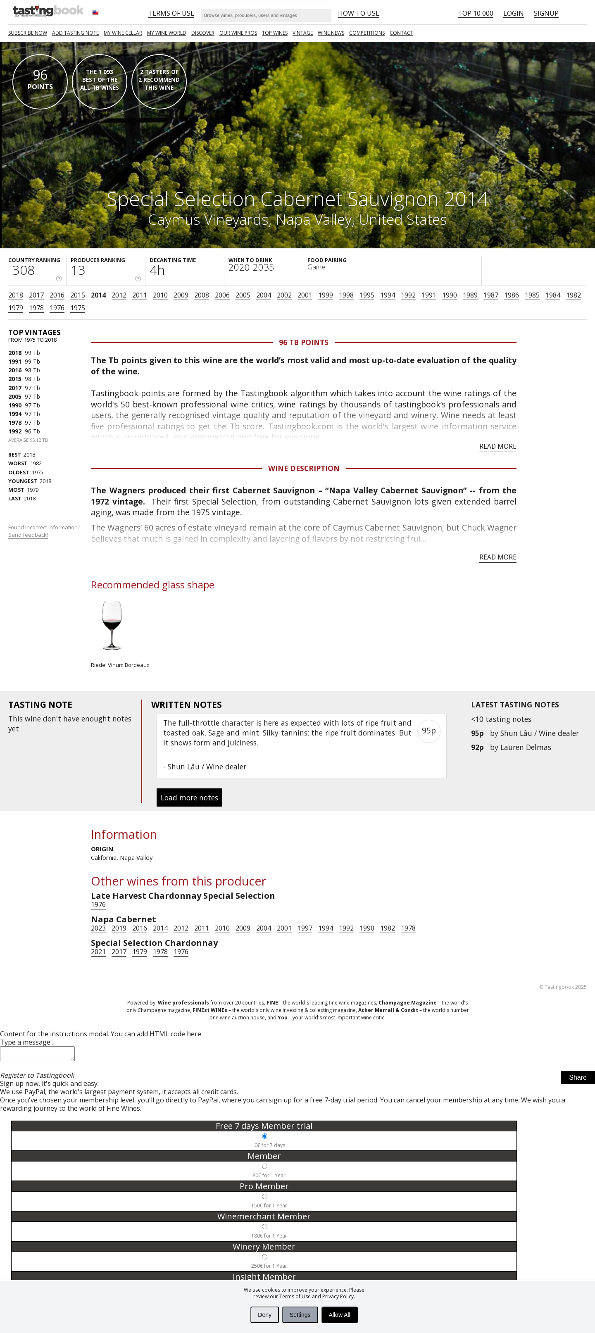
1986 (511, 295)
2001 (305, 295)
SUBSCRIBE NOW (27, 32)
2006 (222, 295)
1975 (77, 307)
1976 (57, 307)
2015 (77, 295)
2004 (263, 295)
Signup (546, 13)
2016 (57, 295)
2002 (284, 295)
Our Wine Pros (238, 32)
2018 (15, 295)
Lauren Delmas (525, 747)
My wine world (166, 32)
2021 (98, 951)
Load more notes (189, 797)
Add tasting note (75, 32)
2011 (139, 295)
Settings (300, 1315)
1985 (532, 295)
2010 (160, 295)
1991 (428, 295)
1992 (408, 295)
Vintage (303, 32)
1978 (36, 307)
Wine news (331, 32)
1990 (449, 295)
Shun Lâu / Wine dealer (539, 733)
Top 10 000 (475, 13)
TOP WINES (275, 32)
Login (513, 13)
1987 (490, 295)
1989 (470, 295)
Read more (497, 446)
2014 (98, 295)
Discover (202, 32)
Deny (264, 1315)
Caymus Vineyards (208, 219)
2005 (243, 295)
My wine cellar (123, 32)
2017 (36, 295)
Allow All (339, 1315)
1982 (573, 295)
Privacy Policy (338, 1296)
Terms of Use (295, 1296)
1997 (305, 928)
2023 (98, 928)
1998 (346, 295)
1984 (552, 295)
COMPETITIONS (367, 32)
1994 (387, 295)
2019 (119, 928)
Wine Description (304, 468)
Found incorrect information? (44, 531)
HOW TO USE (358, 13)
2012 (119, 295)
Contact (401, 32)
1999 (325, 295)
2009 (181, 295)
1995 (366, 295)
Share (578, 1079)
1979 (15, 307)
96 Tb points (303, 342)
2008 (201, 295)
